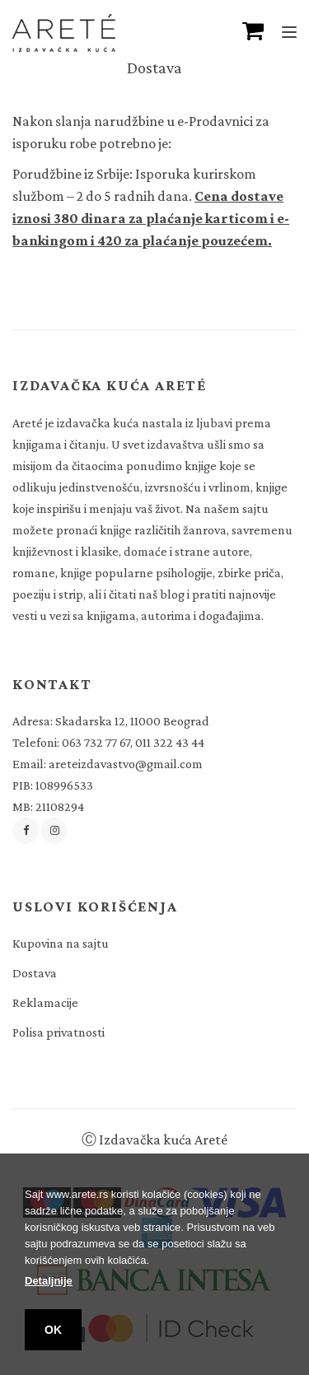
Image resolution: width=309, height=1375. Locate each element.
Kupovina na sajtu (60, 943)
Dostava (34, 973)
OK (53, 1329)
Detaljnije (49, 1281)
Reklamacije (45, 1002)
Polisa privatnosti (58, 1032)
